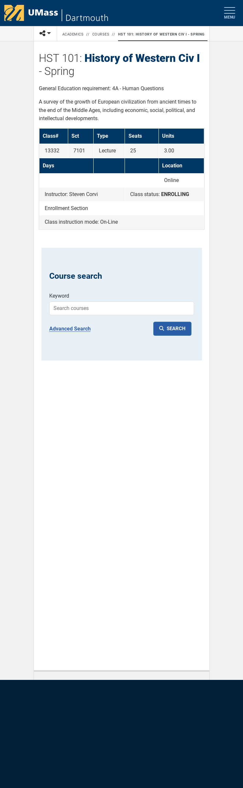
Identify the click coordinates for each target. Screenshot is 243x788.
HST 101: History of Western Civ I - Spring (161, 34)
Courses (101, 34)
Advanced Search (70, 329)
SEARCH (176, 328)
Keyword (59, 296)
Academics (73, 34)
